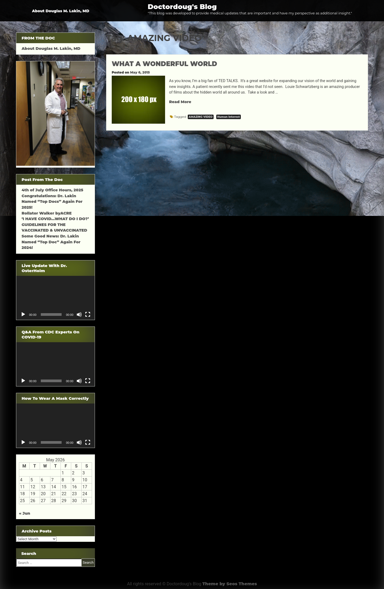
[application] (55, 298)
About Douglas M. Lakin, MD (60, 11)
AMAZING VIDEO (201, 117)
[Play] (23, 314)
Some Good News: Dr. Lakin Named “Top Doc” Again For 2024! (51, 242)
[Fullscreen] (87, 314)
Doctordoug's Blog (182, 6)
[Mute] (79, 314)
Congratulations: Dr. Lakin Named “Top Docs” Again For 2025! (52, 201)
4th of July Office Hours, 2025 (52, 190)
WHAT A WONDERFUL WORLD (164, 64)
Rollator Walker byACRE (47, 213)
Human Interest (228, 117)
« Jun (24, 513)
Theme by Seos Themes (229, 583)
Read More (180, 101)
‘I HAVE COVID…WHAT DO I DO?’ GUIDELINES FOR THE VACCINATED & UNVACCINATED (55, 224)
